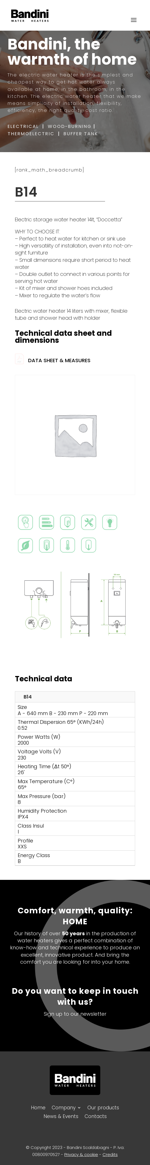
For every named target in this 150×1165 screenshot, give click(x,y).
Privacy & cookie (81, 1154)
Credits (110, 1154)
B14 (28, 696)
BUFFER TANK (81, 133)
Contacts (96, 1116)
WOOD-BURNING (70, 126)
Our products (103, 1107)
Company (64, 1107)
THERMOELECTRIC (31, 133)
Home (38, 1107)
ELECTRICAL (23, 126)
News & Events (61, 1116)
